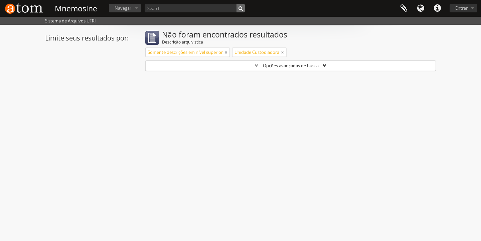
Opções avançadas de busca (291, 66)
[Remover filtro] (226, 52)
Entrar (461, 8)
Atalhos (437, 8)
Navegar (123, 8)
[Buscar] (240, 8)
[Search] (195, 8)
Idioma (420, 8)
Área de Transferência (403, 8)
